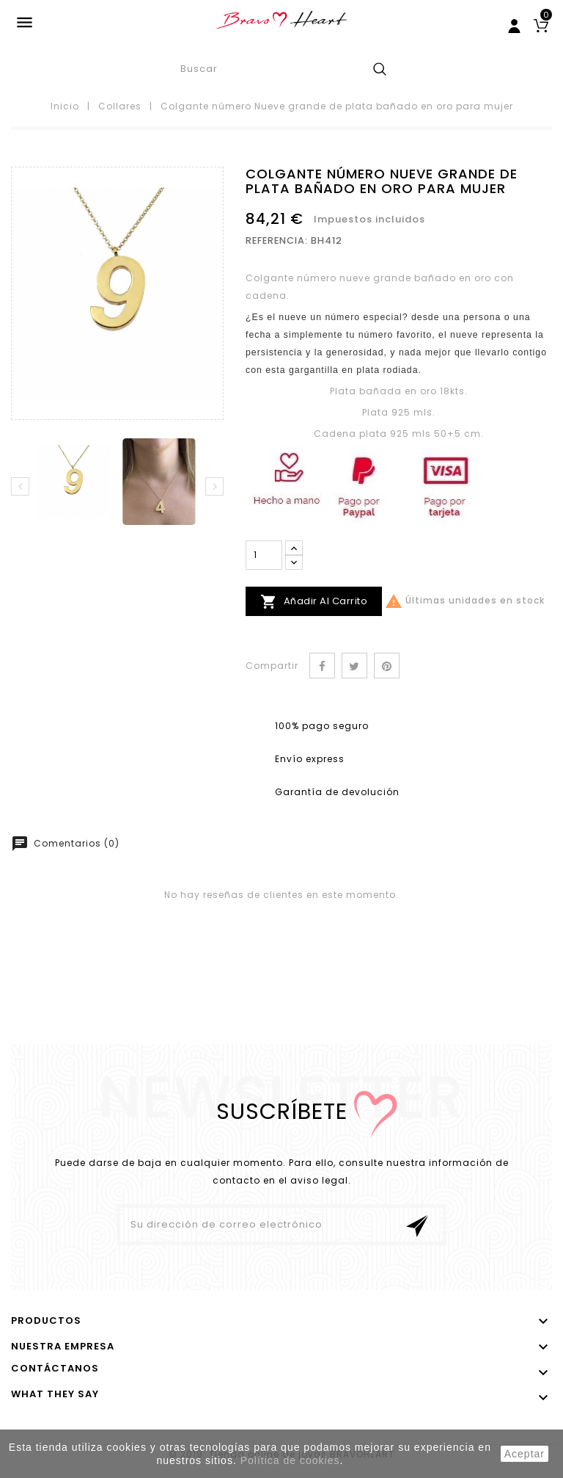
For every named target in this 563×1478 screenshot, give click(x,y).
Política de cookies (290, 1460)
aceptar (524, 1454)
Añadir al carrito (313, 601)
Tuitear (354, 665)
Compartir (322, 665)
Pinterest (387, 665)
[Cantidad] (264, 555)
